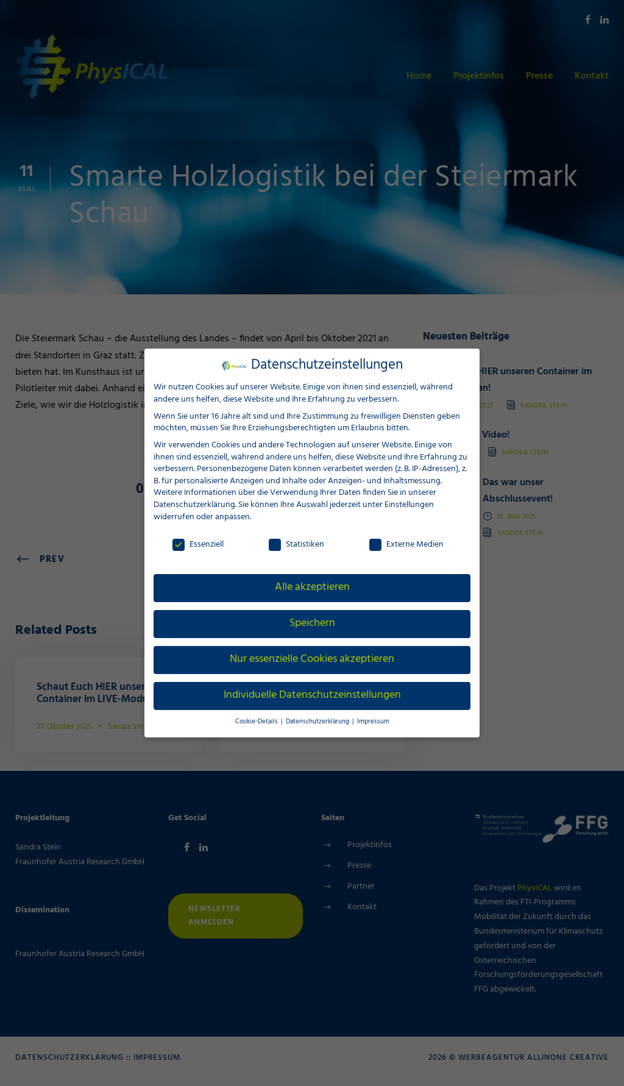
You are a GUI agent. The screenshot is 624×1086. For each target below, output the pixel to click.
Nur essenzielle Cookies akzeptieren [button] (311, 659)
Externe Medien (406, 544)
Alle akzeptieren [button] (312, 587)
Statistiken (297, 544)
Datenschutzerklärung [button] (318, 722)
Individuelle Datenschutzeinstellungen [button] (312, 695)
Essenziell (198, 544)
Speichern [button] (312, 623)
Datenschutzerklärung (193, 505)
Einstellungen (409, 505)
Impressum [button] (369, 722)
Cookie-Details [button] (261, 722)
